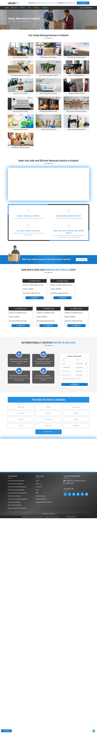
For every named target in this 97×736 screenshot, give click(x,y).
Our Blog (36, 8)
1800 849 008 (69, 483)
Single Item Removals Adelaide (17, 508)
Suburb (14, 21)
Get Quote (6, 730)
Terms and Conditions (48, 514)
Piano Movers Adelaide (14, 496)
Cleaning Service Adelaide (15, 484)
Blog (37, 490)
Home (6, 8)
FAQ (29, 8)
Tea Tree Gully (21, 413)
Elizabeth (48, 413)
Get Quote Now (82, 259)
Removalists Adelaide (14, 502)
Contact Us (45, 8)
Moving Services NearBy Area (44, 502)
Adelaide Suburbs (41, 499)
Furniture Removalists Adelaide (17, 487)
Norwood (20, 419)
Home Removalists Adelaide (16, 481)
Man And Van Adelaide (14, 505)
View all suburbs (48, 431)
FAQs (37, 493)
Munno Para (48, 425)
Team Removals (62, 516)
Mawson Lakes (76, 407)
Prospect (76, 413)
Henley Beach (48, 419)
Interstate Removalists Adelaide (17, 493)
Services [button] (22, 8)
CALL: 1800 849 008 (86, 7)
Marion (21, 425)
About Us (14, 8)
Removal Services (41, 496)
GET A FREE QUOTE (34, 297)
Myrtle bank (76, 425)
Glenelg (76, 419)
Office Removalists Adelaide (16, 490)
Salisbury (48, 407)
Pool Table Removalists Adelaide (17, 499)
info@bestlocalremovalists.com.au (45, 3)
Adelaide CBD (20, 407)
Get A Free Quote (83, 3)
